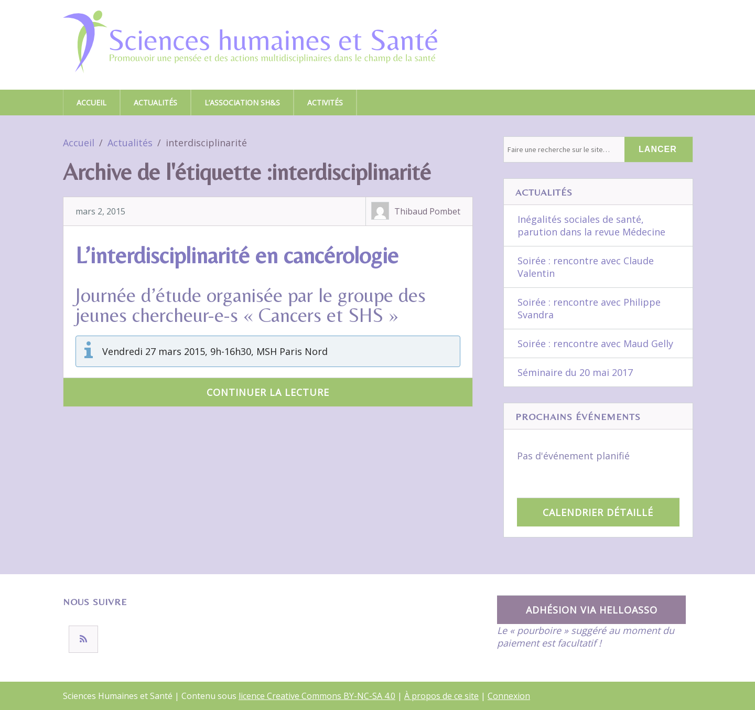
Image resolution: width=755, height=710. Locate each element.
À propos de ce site (441, 696)
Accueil (91, 102)
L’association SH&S (242, 102)
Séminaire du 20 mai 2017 (575, 372)
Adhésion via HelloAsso (591, 610)
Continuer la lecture (268, 392)
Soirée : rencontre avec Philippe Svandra (589, 308)
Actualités (155, 102)
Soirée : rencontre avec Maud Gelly (595, 343)
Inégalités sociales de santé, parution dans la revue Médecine (591, 225)
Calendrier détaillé (598, 512)
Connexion (509, 696)
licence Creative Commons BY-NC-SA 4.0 (317, 696)
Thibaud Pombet (427, 211)
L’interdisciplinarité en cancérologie (237, 255)
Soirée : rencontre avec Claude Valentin (585, 266)
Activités (325, 102)
